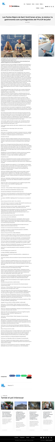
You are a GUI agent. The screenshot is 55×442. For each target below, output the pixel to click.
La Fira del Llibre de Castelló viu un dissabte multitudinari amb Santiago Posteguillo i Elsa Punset (48, 414)
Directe (33, 4)
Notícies (41, 4)
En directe (16, 437)
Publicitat (37, 8)
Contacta (41, 8)
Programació (28, 4)
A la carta (37, 4)
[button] (12, 376)
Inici (24, 4)
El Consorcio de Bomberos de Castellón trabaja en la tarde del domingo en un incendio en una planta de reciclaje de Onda (34, 415)
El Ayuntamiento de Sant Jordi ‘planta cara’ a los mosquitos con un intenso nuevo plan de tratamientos (7, 414)
